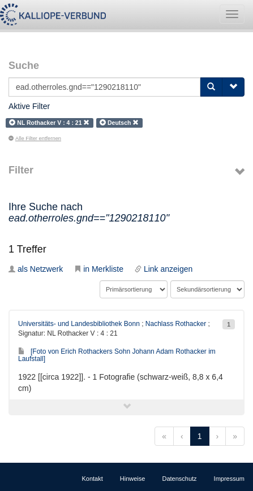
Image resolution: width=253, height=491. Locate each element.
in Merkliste (98, 268)
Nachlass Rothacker (175, 324)
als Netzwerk (35, 268)
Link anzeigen (163, 268)
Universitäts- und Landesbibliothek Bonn (79, 324)
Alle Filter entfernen (34, 138)
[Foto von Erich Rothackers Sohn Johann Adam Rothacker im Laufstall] (117, 355)
